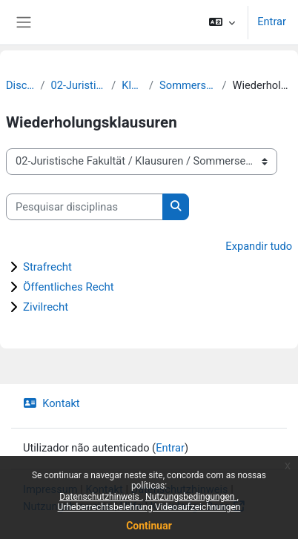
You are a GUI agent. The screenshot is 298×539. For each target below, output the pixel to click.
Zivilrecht (45, 307)
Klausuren (132, 85)
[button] (222, 22)
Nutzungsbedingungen (190, 497)
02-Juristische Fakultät (77, 85)
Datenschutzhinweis (100, 497)
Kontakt (51, 403)
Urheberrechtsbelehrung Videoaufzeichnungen (149, 507)
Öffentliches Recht (68, 287)
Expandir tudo (258, 246)
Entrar (271, 21)
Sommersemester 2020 (187, 85)
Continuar (149, 526)
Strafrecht (47, 267)
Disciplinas (20, 85)
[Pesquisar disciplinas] (84, 207)
